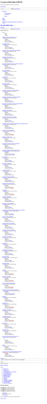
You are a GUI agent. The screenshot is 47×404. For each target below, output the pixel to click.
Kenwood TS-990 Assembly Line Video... (10, 116)
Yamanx (5, 257)
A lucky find (5, 190)
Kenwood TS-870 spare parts (8, 57)
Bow (4, 284)
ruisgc (10, 267)
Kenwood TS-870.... (6, 263)
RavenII (5, 204)
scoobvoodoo (11, 213)
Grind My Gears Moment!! (7, 236)
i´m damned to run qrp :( (7, 316)
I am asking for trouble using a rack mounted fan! (11, 143)
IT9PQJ (5, 58)
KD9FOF (5, 44)
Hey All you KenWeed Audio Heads (9, 283)
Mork (5, 38)
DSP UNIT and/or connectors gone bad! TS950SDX (11, 50)
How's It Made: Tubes (6, 70)
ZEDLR (5, 297)
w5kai (5, 171)
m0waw (5, 270)
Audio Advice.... (5, 303)
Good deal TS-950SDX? (7, 196)
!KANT (5, 71)
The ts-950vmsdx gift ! (6, 170)
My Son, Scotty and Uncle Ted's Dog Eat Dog (10, 289)
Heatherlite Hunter (6, 256)
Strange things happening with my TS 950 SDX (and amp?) (13, 63)
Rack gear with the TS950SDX (8, 216)
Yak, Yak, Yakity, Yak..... (7, 25)
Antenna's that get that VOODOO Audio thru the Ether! (12, 351)
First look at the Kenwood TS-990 (8, 176)
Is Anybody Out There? (7, 276)
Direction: (20, 359)
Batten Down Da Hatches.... (7, 309)
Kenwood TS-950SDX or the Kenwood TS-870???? (11, 150)
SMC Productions (7, 290)
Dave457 (5, 157)
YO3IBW (5, 250)
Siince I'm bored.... (6, 329)
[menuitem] (8, 13)
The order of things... (6, 43)
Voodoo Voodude (6, 151)
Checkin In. (5, 296)
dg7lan (5, 317)
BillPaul (10, 160)
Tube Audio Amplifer (6, 83)
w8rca (5, 337)
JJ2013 (5, 51)
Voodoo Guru (11, 134)
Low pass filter (5, 156)
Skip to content (3, 6)
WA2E (5, 197)
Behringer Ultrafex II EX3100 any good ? (10, 37)
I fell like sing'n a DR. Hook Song (8, 183)
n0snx (5, 131)
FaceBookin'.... (5, 243)
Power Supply (5, 323)
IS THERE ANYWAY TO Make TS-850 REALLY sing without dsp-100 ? (15, 123)
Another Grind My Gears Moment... (9, 223)
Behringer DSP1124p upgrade (8, 249)
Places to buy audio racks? (7, 136)
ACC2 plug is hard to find (7, 163)
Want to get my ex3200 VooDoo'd (8, 130)
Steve (5, 217)
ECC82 (10, 74)
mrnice (5, 124)
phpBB (6, 396)
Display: (5, 359)
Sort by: (12, 359)
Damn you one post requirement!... (9, 203)
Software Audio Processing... (7, 110)
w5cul (5, 277)
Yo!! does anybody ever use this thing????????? (11, 336)
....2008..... (4, 269)
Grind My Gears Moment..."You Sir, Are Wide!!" (11, 90)
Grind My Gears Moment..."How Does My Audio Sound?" (13, 103)
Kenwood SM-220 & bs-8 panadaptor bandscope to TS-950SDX (14, 210)
